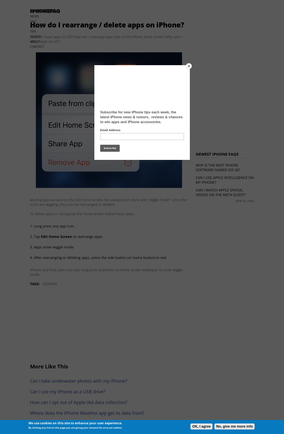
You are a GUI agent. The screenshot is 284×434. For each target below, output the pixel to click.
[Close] (189, 66)
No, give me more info (234, 426)
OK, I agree (201, 426)
